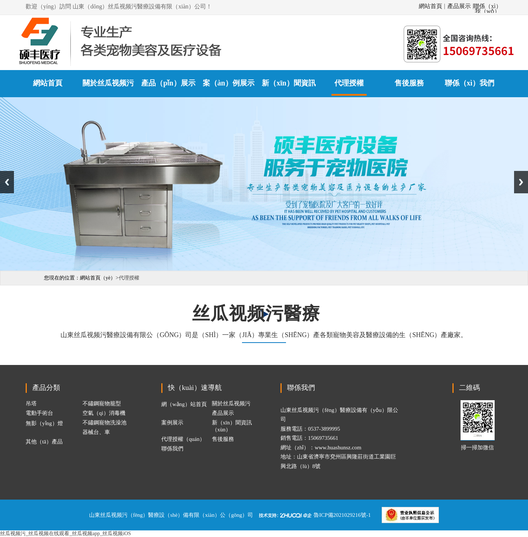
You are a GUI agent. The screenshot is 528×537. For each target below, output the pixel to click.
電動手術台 (39, 413)
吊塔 (31, 403)
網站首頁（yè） (97, 278)
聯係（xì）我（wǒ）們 (487, 6)
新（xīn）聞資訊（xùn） (232, 426)
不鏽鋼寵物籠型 (101, 403)
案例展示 (172, 422)
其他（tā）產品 (44, 442)
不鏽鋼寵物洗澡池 (104, 422)
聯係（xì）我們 (470, 83)
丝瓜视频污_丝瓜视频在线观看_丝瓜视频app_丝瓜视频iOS (65, 533)
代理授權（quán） (183, 439)
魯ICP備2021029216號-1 (342, 515)
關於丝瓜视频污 (231, 403)
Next (521, 182)
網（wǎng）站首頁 (184, 404)
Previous (7, 182)
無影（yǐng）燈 (44, 423)
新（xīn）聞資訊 (289, 83)
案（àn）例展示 (228, 83)
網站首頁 (430, 6)
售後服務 (409, 83)
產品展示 (459, 6)
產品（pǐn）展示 (168, 83)
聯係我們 (172, 449)
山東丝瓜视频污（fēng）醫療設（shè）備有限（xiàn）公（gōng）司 (171, 515)
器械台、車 (96, 432)
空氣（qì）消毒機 (103, 413)
